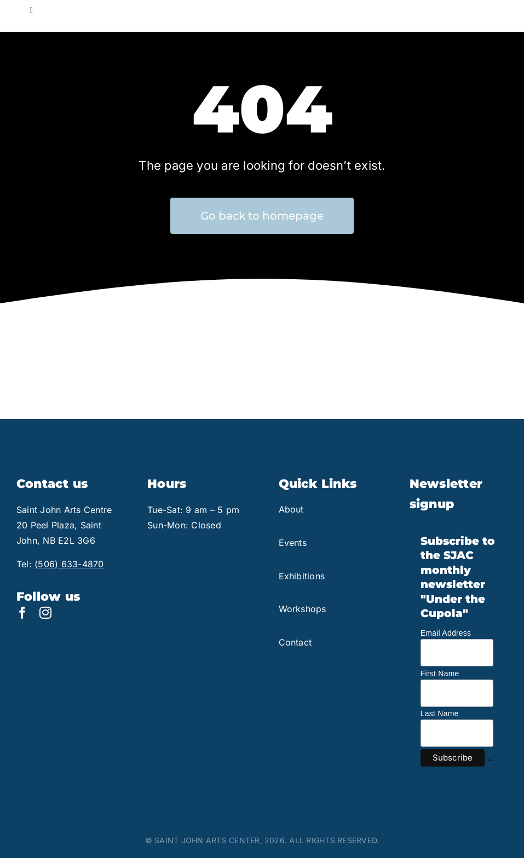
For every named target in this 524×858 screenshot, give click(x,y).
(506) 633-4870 (68, 563)
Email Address (446, 633)
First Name (440, 673)
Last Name (440, 713)
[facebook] (22, 613)
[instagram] (45, 613)
